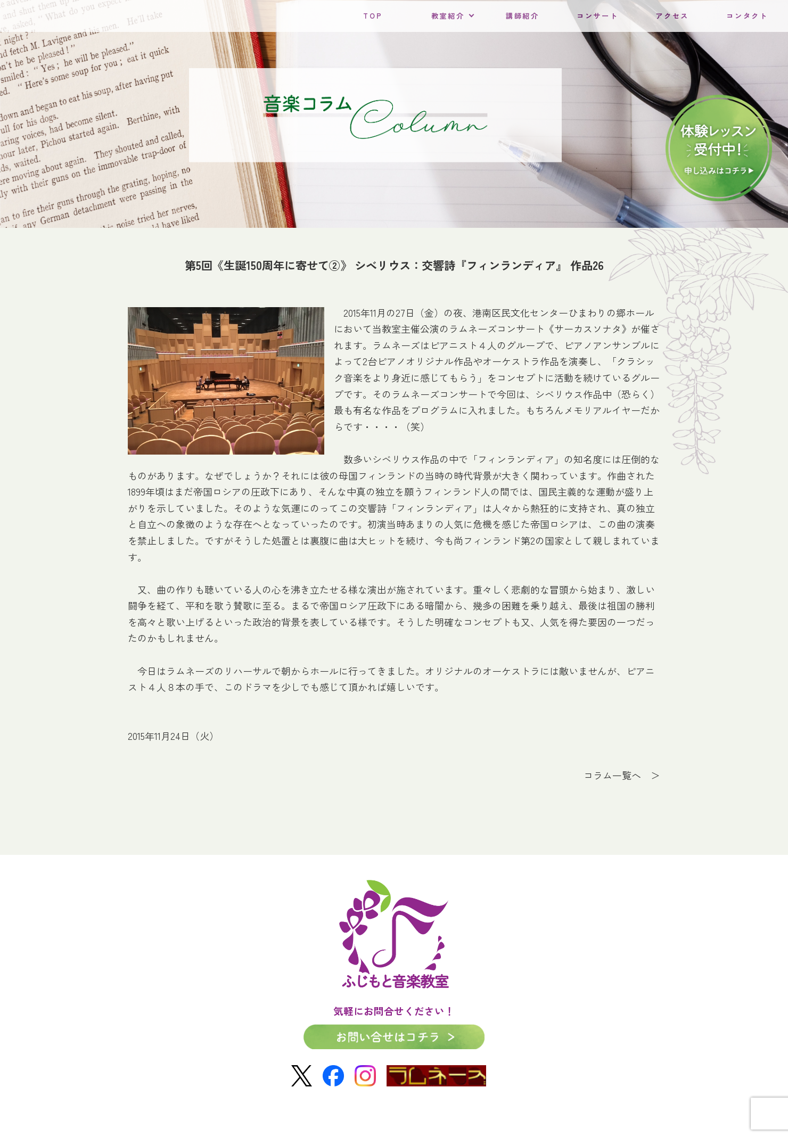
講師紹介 (522, 16)
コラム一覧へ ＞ (622, 775)
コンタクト (747, 16)
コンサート (597, 16)
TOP (372, 16)
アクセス (672, 16)
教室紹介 (448, 16)
